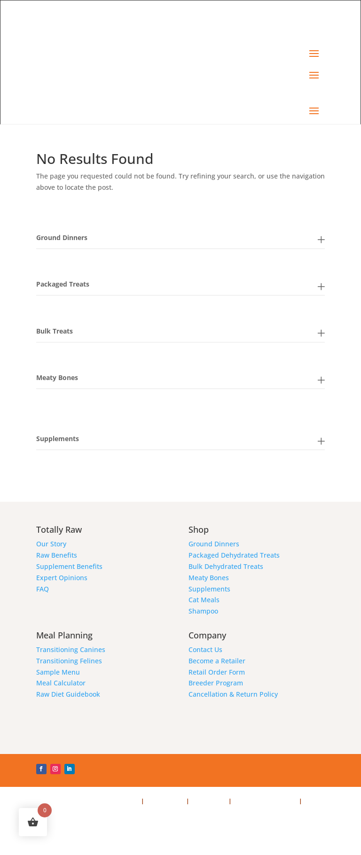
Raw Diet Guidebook (68, 694)
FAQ (42, 588)
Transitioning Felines (69, 660)
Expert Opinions (61, 577)
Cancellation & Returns (266, 801)
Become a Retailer (216, 660)
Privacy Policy (165, 801)
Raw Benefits (56, 555)
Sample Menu (58, 672)
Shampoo (203, 610)
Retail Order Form (216, 672)
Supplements (209, 588)
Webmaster (52, 812)
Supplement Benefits (69, 566)
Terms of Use (209, 801)
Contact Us (205, 649)
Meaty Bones (208, 577)
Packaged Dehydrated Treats (234, 555)
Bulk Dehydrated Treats (225, 566)
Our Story (51, 543)
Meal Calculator (61, 682)
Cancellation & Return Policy (233, 694)
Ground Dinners (213, 543)
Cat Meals (204, 599)
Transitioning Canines (70, 649)
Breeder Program (215, 682)
